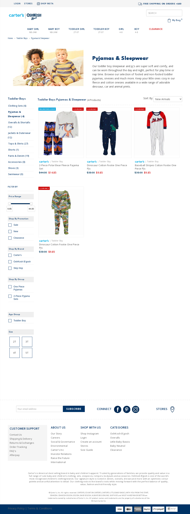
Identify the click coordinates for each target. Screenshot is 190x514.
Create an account (91, 441)
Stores (28, 3)
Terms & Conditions (39, 508)
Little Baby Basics (120, 441)
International (58, 462)
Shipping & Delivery (21, 438)
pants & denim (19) (18, 155)
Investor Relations (61, 454)
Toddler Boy (17, 321)
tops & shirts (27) (18, 143)
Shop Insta (44, 3)
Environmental (59, 445)
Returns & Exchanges (22, 442)
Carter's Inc (57, 450)
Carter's (15, 256)
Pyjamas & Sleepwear (40, 38)
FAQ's (13, 451)
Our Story (56, 433)
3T (27, 341)
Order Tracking (18, 447)
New (13, 232)
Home (10, 38)
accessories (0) (16, 162)
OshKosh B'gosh (19, 262)
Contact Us (16, 434)
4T (14, 352)
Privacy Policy (16, 508)
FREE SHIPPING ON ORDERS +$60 (159, 4)
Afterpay (15, 455)
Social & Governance (63, 441)
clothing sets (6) (17, 105)
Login (17, 3)
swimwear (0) (15, 174)
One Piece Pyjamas (16, 288)
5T (27, 352)
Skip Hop (15, 269)
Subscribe (73, 409)
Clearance (16, 238)
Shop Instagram (90, 433)
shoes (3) (13, 168)
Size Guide (87, 450)
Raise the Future (60, 458)
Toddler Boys (22, 38)
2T (14, 341)
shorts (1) (13, 149)
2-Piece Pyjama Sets (19, 297)
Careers (55, 437)
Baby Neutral (117, 445)
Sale (13, 225)
